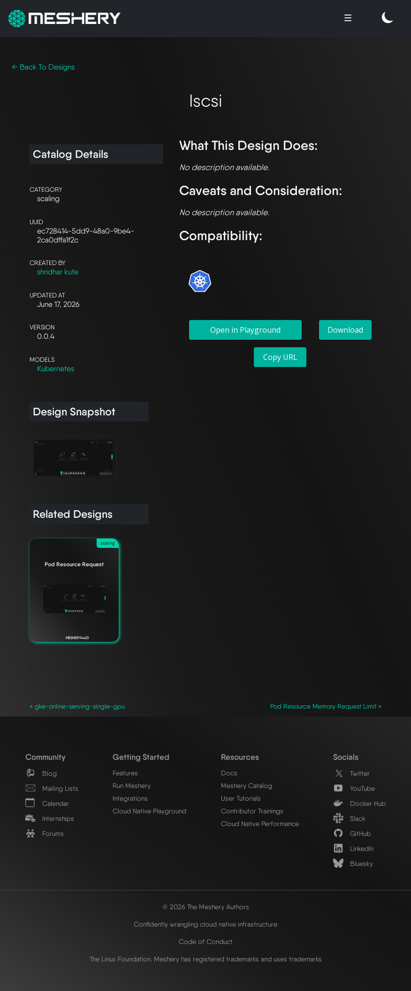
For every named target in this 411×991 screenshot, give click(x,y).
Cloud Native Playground (149, 811)
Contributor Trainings (252, 811)
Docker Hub (359, 803)
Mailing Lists (51, 788)
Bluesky (353, 863)
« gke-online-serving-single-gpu (77, 706)
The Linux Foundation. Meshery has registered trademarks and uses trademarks (206, 959)
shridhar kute (57, 271)
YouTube (354, 788)
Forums (44, 833)
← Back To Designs (43, 66)
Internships (49, 818)
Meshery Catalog (246, 785)
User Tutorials (241, 798)
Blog (41, 773)
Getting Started (141, 757)
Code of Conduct (206, 941)
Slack (349, 818)
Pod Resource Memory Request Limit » (325, 706)
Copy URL (280, 357)
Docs (229, 773)
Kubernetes (55, 368)
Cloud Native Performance (260, 823)
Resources (240, 757)
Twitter (351, 773)
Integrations (130, 798)
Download (345, 330)
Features (125, 773)
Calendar (47, 803)
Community (45, 757)
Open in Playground (245, 330)
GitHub (352, 833)
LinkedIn (353, 848)
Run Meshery (132, 785)
